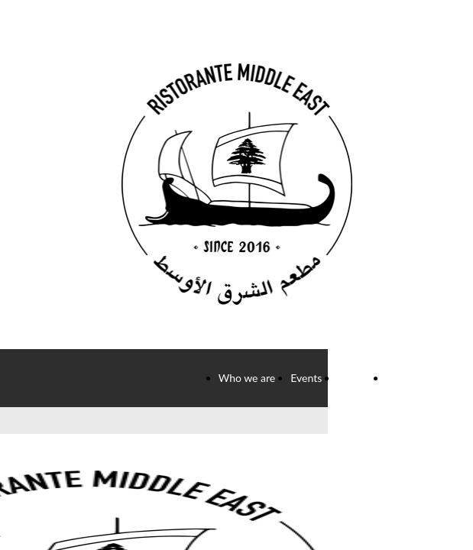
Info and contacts (426, 377)
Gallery (353, 377)
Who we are (247, 377)
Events (306, 377)
